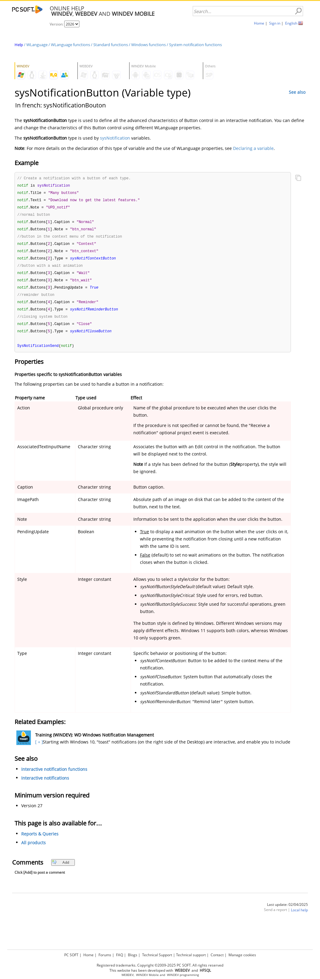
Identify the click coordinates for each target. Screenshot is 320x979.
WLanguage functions (70, 44)
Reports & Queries (39, 841)
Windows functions (148, 44)
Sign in (274, 23)
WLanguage (37, 44)
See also (297, 92)
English (291, 23)
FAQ (119, 954)
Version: (57, 24)
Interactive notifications (45, 785)
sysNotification (115, 138)
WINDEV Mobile (147, 975)
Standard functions (110, 44)
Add (60, 869)
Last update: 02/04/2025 (287, 911)
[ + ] (38, 749)
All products (33, 849)
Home (259, 23)
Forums (104, 954)
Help (19, 44)
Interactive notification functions (54, 776)
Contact (217, 954)
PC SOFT (71, 954)
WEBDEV (128, 975)
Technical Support (157, 954)
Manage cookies (242, 954)
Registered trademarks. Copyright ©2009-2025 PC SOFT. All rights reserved (160, 965)
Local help (299, 917)
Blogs (132, 954)
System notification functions (195, 44)
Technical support (191, 954)
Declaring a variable (253, 148)
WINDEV (173, 975)
